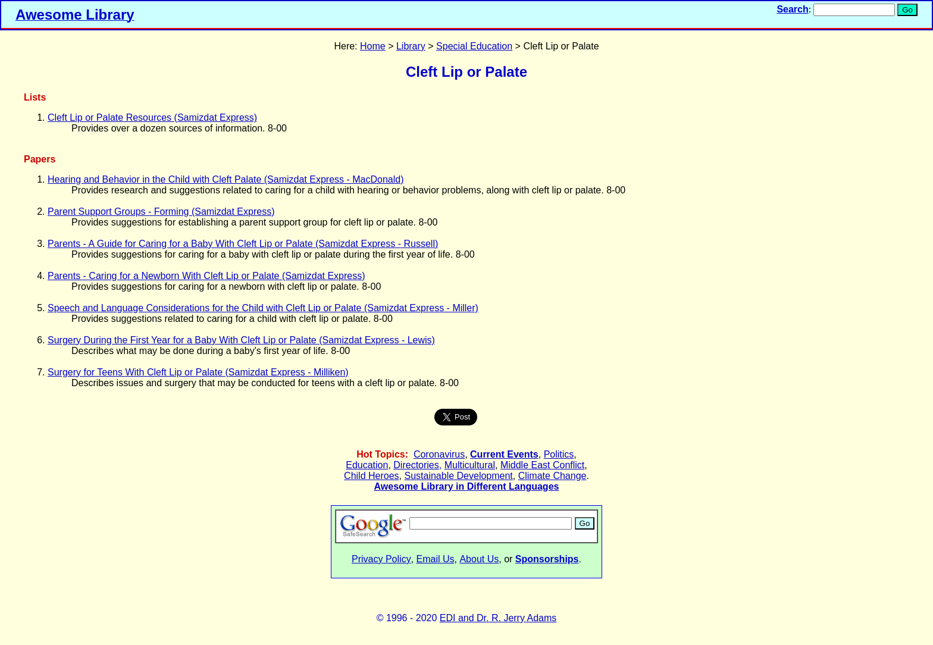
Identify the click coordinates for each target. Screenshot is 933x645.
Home (373, 46)
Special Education (474, 46)
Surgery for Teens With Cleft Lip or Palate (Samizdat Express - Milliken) (198, 372)
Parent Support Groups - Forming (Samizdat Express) (161, 211)
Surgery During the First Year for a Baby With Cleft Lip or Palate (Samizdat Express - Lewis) (241, 340)
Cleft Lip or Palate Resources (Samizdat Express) (152, 117)
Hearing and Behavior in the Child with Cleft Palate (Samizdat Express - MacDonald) (226, 179)
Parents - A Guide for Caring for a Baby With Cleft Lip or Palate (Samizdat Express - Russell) (243, 244)
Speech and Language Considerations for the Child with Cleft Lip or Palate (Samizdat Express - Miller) (263, 308)
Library (410, 46)
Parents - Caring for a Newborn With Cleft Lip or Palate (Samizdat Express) (206, 276)
